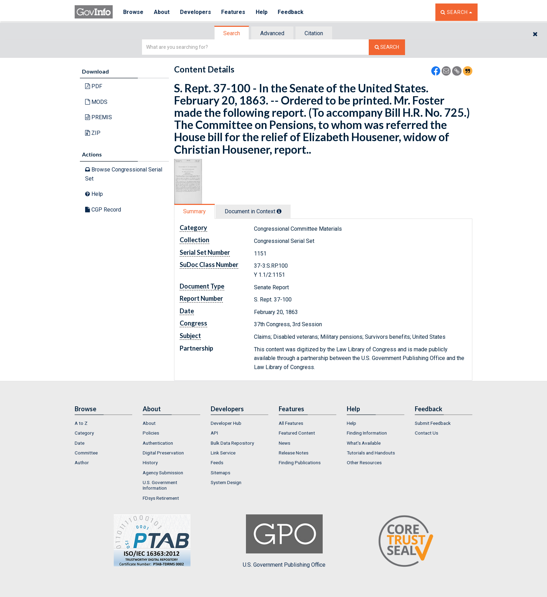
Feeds (217, 462)
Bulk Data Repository (232, 443)
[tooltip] (279, 211)
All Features (291, 423)
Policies (151, 433)
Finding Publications (300, 462)
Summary (194, 211)
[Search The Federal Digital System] (387, 47)
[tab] (232, 33)
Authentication (158, 443)
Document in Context (253, 211)
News (284, 443)
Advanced (272, 33)
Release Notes (293, 453)
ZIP (92, 133)
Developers (195, 12)
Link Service (223, 453)
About (162, 12)
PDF (93, 86)
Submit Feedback (433, 423)
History (150, 462)
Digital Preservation (163, 453)
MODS (96, 102)
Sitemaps (220, 472)
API (214, 433)
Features (234, 12)
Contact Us (426, 433)
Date (79, 443)
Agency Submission (163, 472)
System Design (226, 482)
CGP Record (103, 209)
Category (84, 433)
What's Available (364, 443)
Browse (133, 12)
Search (231, 33)
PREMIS (98, 117)
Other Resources (364, 462)
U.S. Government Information (160, 485)
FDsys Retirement (161, 498)
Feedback (291, 12)
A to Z (81, 423)
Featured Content (297, 433)
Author (82, 462)
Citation (314, 33)
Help (262, 12)
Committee (86, 453)
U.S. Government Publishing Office (284, 541)
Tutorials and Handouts (371, 453)
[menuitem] (103, 423)
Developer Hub (226, 423)
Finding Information (367, 433)
